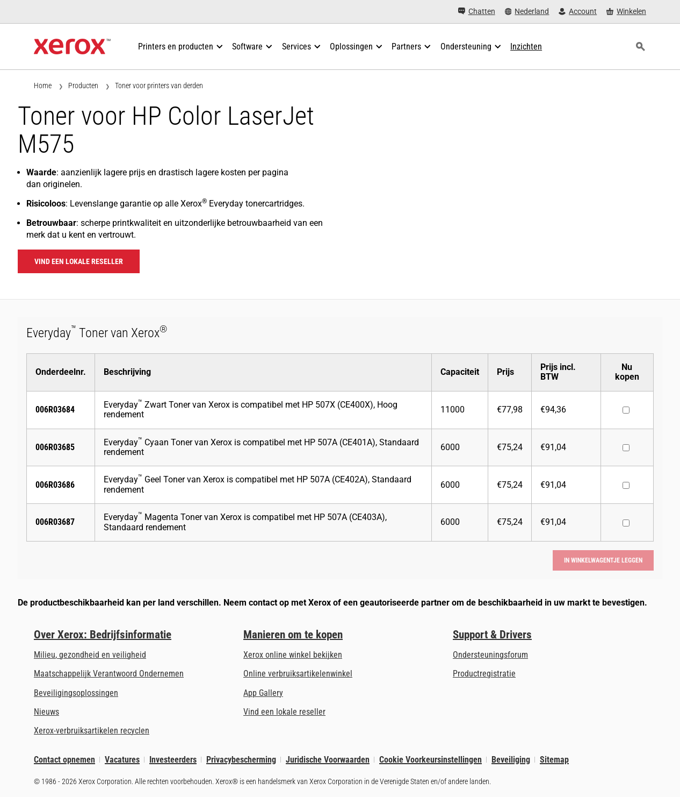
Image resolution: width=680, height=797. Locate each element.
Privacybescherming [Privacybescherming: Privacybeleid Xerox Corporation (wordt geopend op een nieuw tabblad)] (241, 760)
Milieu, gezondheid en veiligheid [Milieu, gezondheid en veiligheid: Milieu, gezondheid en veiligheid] (90, 655)
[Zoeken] (640, 47)
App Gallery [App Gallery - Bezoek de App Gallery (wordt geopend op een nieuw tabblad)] (263, 693)
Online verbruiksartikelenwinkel (297, 673)
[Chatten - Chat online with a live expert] (476, 11)
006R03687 (55, 522)
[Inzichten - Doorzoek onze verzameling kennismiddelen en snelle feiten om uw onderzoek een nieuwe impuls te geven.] (526, 47)
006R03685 (55, 447)
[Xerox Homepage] (72, 47)
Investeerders (173, 760)
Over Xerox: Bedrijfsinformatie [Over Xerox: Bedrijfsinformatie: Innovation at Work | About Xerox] (102, 634)
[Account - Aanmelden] (578, 11)
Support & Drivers (492, 634)
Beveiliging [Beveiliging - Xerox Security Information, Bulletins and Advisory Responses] (510, 760)
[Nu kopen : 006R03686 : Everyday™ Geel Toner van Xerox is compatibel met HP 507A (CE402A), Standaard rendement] (626, 485)
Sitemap (554, 760)
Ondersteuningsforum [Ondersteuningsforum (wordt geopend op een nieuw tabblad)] (490, 655)
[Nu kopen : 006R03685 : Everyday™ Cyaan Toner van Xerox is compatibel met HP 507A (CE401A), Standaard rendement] (626, 447)
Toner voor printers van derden (159, 85)
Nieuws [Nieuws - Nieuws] (46, 712)
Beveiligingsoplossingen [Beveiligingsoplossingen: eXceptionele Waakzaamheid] (76, 693)
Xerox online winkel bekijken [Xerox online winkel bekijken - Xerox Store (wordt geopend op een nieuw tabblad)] (292, 655)
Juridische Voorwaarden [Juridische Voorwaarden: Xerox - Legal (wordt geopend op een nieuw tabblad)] (328, 760)
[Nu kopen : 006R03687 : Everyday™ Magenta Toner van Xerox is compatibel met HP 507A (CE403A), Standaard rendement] (626, 523)
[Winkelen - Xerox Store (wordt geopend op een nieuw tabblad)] (626, 11)
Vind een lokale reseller (78, 261)
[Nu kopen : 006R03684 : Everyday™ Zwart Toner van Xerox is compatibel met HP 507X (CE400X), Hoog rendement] (626, 410)
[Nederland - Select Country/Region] (527, 11)
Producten (83, 85)
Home (43, 85)
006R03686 (55, 485)
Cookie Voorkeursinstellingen (430, 760)
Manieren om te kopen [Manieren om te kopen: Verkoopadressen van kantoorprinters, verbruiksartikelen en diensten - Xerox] (293, 634)
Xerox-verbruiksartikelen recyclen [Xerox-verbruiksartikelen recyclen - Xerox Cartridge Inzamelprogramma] (91, 730)
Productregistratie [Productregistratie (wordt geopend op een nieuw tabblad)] (484, 673)
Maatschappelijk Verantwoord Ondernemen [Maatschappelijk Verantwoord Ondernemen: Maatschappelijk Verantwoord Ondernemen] (109, 673)
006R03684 (55, 409)
